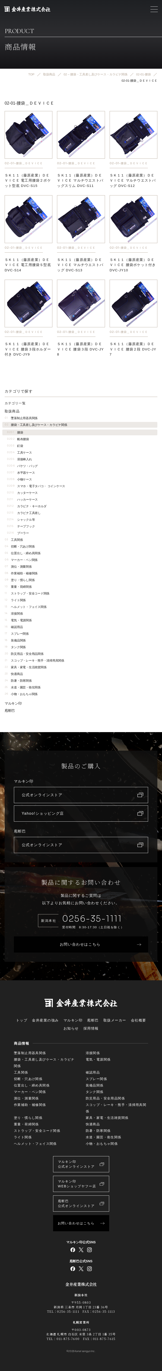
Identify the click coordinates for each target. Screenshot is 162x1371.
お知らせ (71, 1028)
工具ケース (19, 452)
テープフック (21, 526)
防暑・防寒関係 (18, 680)
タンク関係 (15, 647)
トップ (22, 1020)
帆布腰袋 (18, 439)
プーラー (18, 533)
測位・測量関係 (18, 566)
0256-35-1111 (92, 918)
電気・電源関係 (18, 620)
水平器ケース (21, 472)
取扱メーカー (114, 1020)
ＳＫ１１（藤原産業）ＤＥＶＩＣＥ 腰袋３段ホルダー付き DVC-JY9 (28, 349)
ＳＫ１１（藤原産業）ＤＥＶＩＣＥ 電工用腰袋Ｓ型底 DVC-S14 (28, 265)
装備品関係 (15, 640)
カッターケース (22, 493)
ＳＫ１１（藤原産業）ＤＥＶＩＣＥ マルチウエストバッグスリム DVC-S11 (80, 180)
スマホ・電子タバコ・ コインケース (36, 486)
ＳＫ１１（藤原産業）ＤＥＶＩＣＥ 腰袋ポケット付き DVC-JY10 (133, 265)
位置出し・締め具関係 (23, 553)
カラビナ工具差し (24, 513)
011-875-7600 (68, 1339)
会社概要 (138, 1020)
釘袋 (15, 446)
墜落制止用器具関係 (21, 418)
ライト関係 (15, 600)
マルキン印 (13, 703)
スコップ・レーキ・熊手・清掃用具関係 (34, 660)
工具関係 (14, 540)
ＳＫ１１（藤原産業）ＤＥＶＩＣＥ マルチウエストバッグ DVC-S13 (80, 265)
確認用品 (14, 627)
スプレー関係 (17, 633)
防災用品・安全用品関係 (24, 654)
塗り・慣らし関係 (20, 580)
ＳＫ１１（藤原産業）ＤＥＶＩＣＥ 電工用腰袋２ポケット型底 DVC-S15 (28, 180)
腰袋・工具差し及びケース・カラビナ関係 (36, 425)
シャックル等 (21, 519)
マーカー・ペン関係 (21, 560)
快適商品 (14, 674)
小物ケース (19, 479)
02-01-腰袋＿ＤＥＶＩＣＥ (24, 163)
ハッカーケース (22, 499)
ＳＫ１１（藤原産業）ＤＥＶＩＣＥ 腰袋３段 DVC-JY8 (80, 349)
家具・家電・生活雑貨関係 (25, 667)
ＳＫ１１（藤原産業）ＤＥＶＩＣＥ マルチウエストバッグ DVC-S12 (133, 180)
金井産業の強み (45, 1020)
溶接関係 (14, 613)
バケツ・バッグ (22, 466)
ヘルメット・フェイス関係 (25, 607)
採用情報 (91, 1028)
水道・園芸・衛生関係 (23, 687)
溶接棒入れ (19, 459)
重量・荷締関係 (18, 586)
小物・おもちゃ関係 (21, 694)
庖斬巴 (10, 710)
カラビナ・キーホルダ (27, 506)
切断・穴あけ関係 (20, 546)
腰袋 (15, 432)
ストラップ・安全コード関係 (27, 593)
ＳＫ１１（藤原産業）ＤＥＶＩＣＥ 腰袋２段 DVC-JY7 (133, 349)
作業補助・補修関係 (21, 573)
